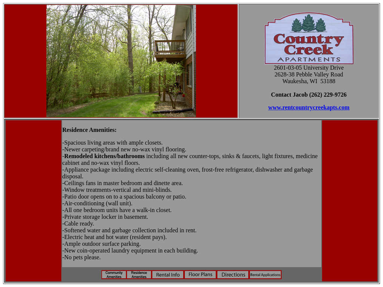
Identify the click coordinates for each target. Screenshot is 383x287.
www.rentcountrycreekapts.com (308, 107)
